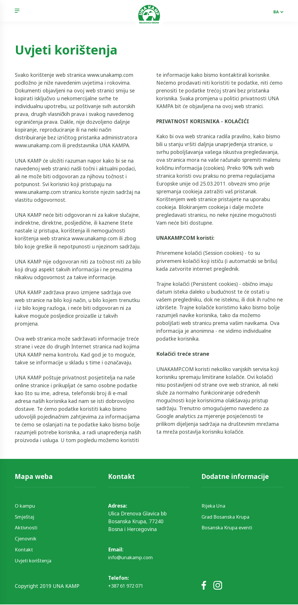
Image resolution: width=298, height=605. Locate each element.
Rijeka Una (214, 505)
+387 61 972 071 (127, 585)
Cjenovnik (26, 538)
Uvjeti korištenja (34, 560)
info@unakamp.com (131, 557)
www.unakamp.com (110, 74)
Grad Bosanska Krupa (227, 516)
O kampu (25, 505)
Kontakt (24, 549)
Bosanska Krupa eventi (228, 527)
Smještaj (25, 516)
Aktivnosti (27, 527)
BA (276, 11)
